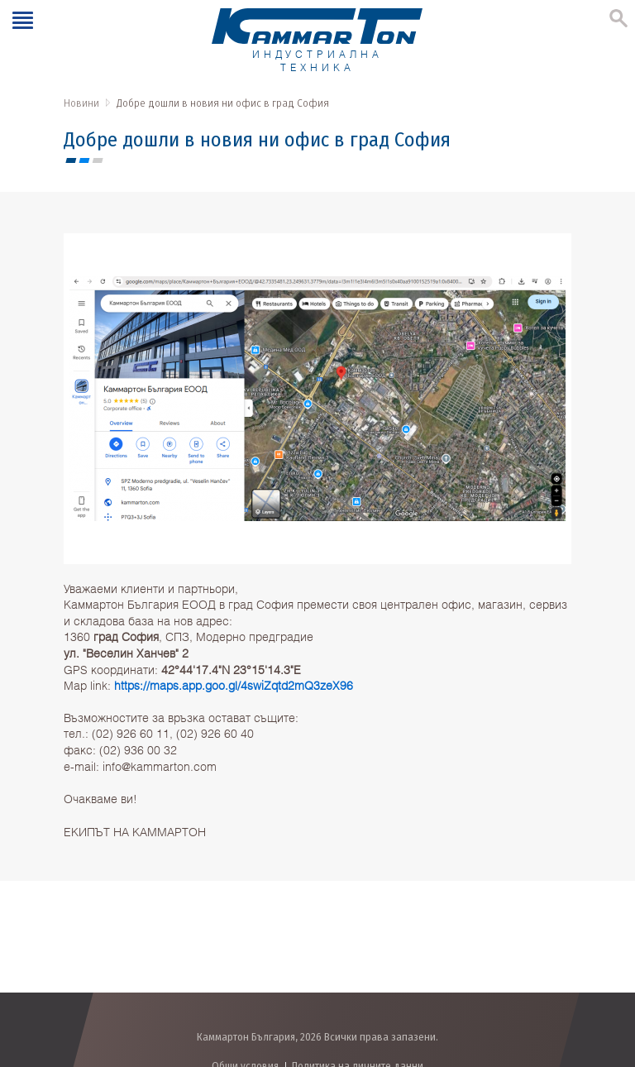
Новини (81, 103)
